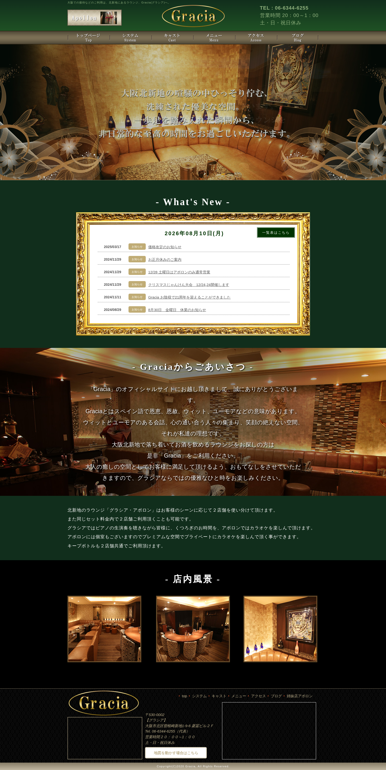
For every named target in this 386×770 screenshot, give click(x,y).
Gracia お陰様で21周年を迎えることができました (189, 297)
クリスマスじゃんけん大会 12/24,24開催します (188, 285)
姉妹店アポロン (300, 696)
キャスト (219, 696)
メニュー (238, 696)
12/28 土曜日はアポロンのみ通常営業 (179, 272)
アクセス (258, 696)
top (184, 696)
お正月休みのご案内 (164, 259)
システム (199, 696)
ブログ (276, 696)
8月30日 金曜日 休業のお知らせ (177, 310)
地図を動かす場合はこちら (176, 753)
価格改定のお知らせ (164, 247)
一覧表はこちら (276, 232)
